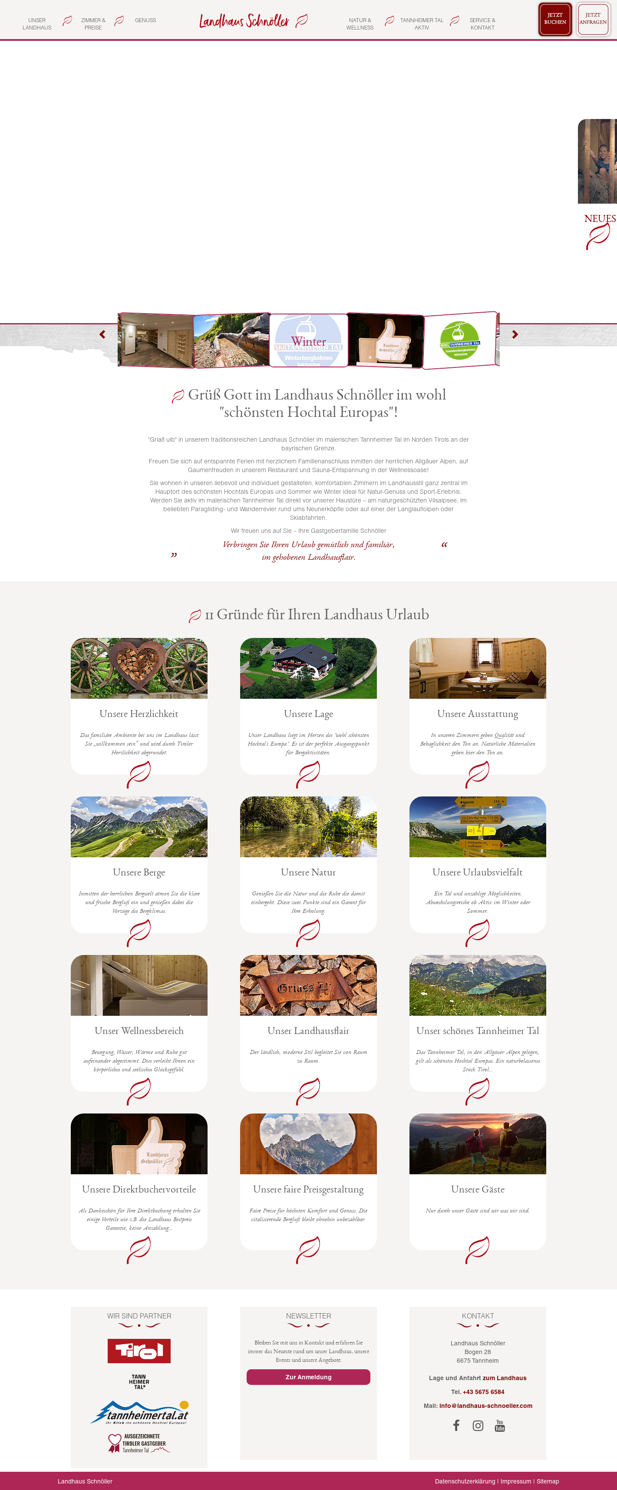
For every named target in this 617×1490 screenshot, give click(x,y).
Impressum (516, 1481)
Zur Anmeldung (309, 1377)
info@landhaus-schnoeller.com (485, 1405)
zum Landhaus (505, 1377)
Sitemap (548, 1481)
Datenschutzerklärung (465, 1481)
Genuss (145, 20)
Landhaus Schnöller (85, 1481)
